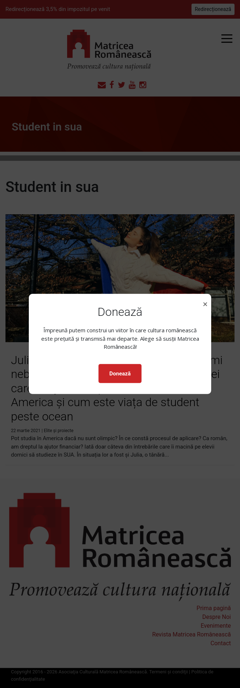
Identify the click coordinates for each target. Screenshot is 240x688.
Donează (120, 373)
